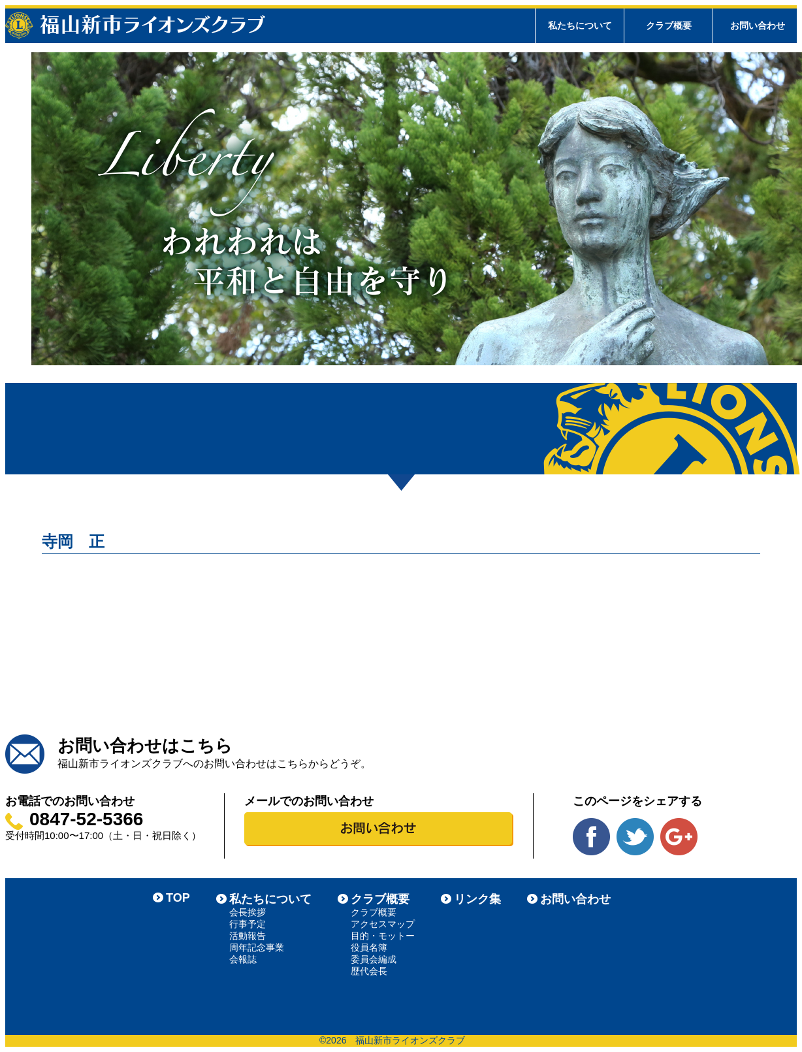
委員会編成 (373, 959)
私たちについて (270, 899)
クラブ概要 (380, 899)
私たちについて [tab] (580, 25)
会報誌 (243, 959)
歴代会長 (369, 971)
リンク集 (477, 899)
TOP (178, 897)
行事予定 (247, 924)
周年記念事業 (256, 947)
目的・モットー (383, 935)
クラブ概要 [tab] (669, 25)
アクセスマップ (383, 924)
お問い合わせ (757, 25)
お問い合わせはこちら (145, 745)
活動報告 (247, 935)
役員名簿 (369, 947)
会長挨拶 (247, 912)
